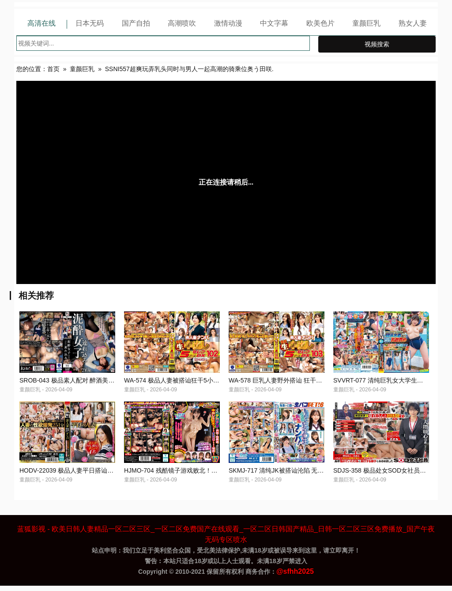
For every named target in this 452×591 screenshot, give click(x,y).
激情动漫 (228, 23)
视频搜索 (377, 44)
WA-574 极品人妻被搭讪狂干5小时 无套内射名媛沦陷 (197, 382)
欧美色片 (320, 23)
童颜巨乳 (366, 23)
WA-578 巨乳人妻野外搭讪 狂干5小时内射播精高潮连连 (305, 382)
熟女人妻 (413, 23)
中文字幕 (274, 23)
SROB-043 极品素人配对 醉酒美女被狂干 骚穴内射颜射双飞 (101, 382)
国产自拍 (136, 23)
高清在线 (41, 23)
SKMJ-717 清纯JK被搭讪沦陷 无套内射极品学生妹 (298, 475)
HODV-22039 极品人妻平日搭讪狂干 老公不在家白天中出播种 (104, 475)
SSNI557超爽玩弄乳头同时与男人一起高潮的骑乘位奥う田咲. (189, 68)
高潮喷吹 (182, 23)
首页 (53, 68)
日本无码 (89, 23)
